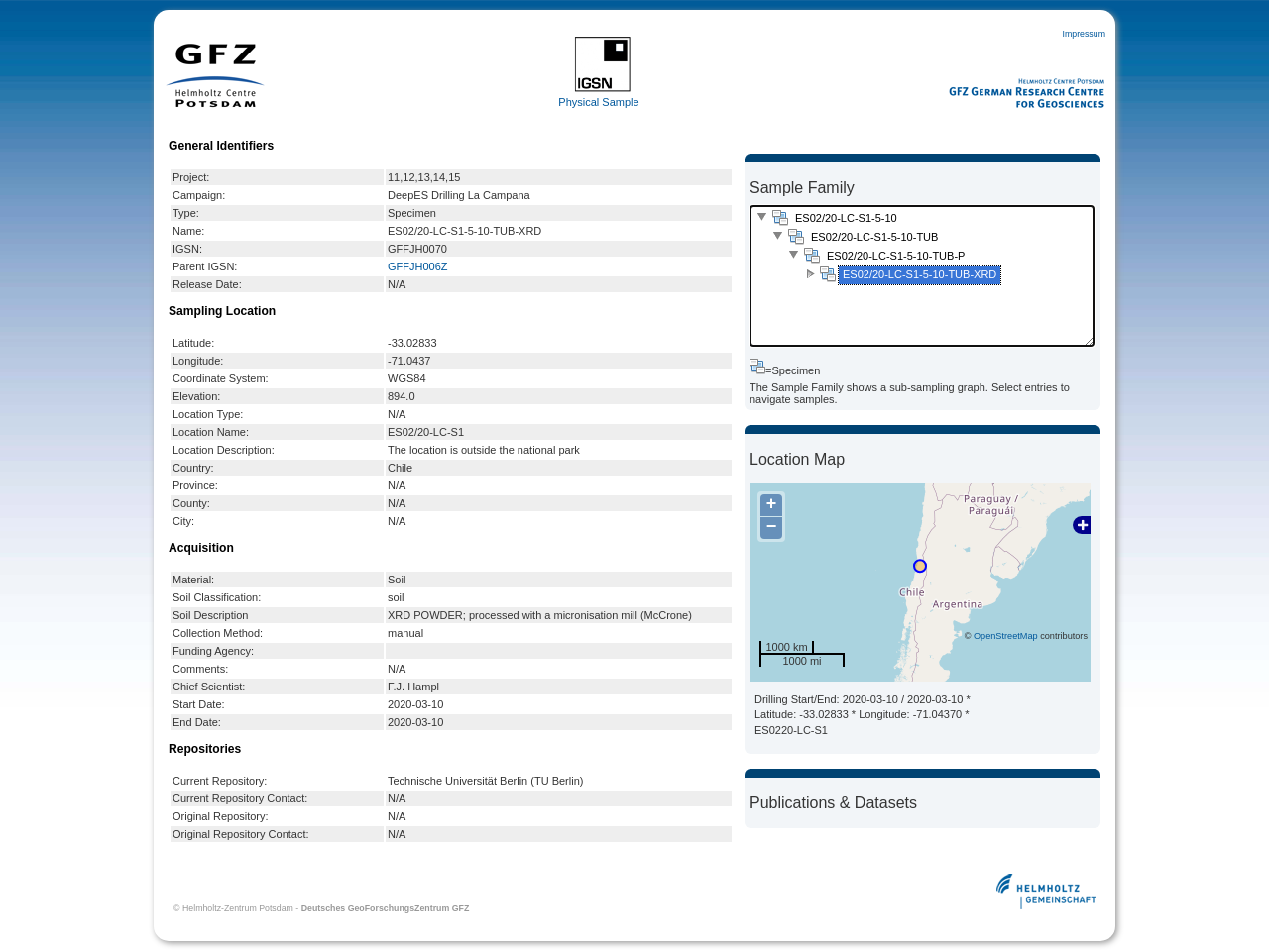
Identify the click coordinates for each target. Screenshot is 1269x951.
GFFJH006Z (418, 266)
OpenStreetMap (1006, 636)
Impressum (1083, 34)
